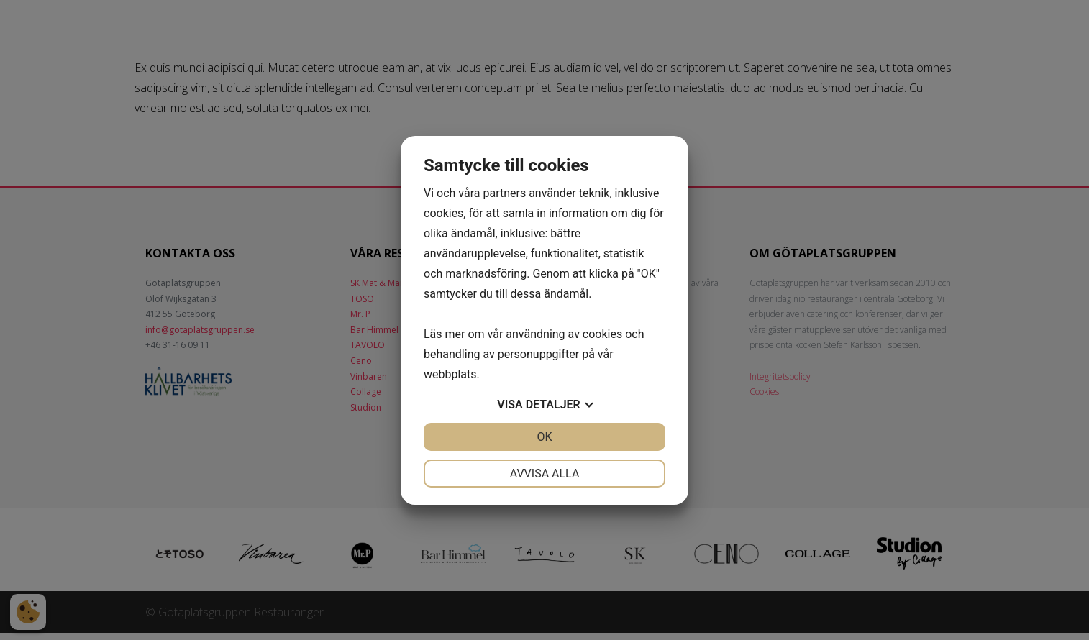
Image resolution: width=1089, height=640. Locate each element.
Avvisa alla (545, 473)
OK (544, 437)
